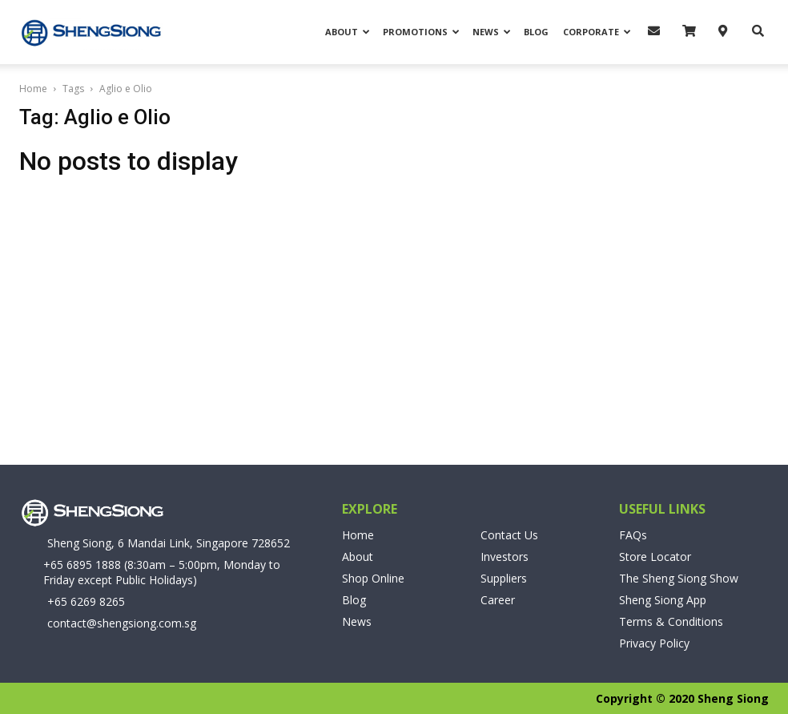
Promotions (421, 32)
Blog (536, 32)
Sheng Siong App (662, 599)
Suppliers (503, 578)
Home (33, 88)
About (347, 32)
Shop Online (373, 578)
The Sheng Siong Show (678, 578)
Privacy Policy (654, 643)
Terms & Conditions (671, 621)
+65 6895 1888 (82, 564)
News (491, 32)
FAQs (633, 535)
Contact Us (509, 535)
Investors (504, 556)
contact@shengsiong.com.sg (121, 623)
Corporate (597, 32)
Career (497, 599)
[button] (753, 30)
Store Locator (655, 556)
